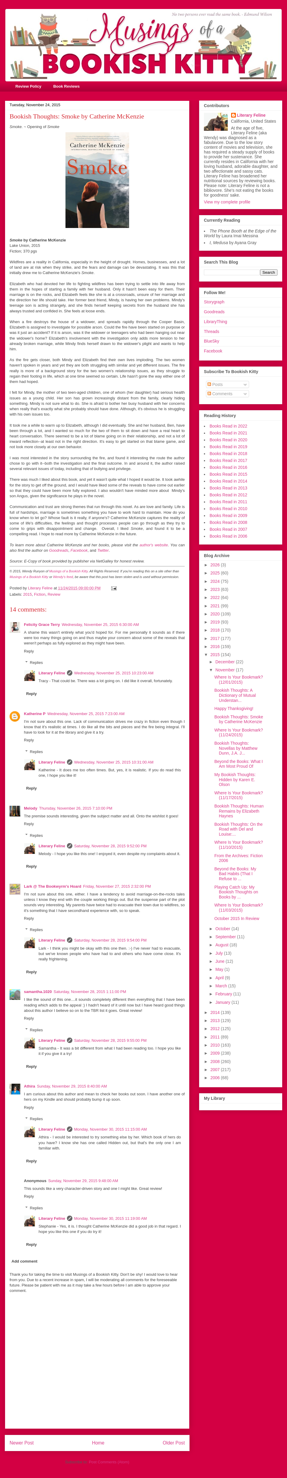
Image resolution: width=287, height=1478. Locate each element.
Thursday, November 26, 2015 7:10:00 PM (75, 808)
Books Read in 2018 (228, 453)
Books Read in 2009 (228, 515)
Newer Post (22, 1442)
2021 (215, 605)
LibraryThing (215, 321)
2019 (215, 622)
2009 (215, 1053)
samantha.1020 (38, 991)
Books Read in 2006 (228, 536)
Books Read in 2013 (228, 488)
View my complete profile (227, 202)
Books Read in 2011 (228, 501)
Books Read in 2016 (228, 467)
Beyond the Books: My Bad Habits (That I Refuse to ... (235, 873)
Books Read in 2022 (228, 426)
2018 (215, 630)
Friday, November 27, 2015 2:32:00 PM (117, 886)
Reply (29, 651)
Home (98, 1442)
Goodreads (214, 311)
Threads (211, 331)
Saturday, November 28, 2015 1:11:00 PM (90, 991)
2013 (215, 1020)
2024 (215, 581)
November (225, 669)
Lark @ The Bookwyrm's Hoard (52, 886)
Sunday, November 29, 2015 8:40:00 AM (72, 1086)
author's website (154, 545)
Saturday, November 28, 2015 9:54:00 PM (110, 940)
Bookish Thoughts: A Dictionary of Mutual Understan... (235, 695)
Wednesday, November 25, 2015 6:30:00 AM (100, 624)
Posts (215, 384)
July (219, 953)
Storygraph (214, 301)
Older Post (174, 1442)
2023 (215, 589)
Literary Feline (52, 673)
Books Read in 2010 (228, 508)
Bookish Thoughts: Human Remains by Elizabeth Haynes (239, 811)
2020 (215, 614)
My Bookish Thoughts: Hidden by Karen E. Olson (235, 779)
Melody (30, 808)
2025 (215, 573)
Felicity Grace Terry (42, 624)
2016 (215, 646)
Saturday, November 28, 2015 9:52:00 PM (110, 846)
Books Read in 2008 (228, 522)
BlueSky (211, 341)
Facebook (213, 351)
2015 (27, 594)
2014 (215, 1012)
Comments (220, 393)
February (224, 994)
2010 (215, 1045)
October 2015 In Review (236, 918)
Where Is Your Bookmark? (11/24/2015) (238, 733)
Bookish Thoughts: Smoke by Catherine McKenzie (238, 719)
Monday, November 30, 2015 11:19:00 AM (110, 1218)
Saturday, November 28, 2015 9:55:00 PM (110, 1040)
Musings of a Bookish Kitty (68, 571)
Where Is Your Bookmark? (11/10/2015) (238, 845)
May (219, 969)
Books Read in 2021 (228, 433)
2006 (215, 1077)
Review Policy (29, 86)
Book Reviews (66, 86)
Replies (36, 662)
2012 (215, 1028)
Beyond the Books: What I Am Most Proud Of (238, 764)
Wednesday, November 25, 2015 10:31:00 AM (113, 762)
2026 (215, 564)
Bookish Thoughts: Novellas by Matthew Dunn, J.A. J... (235, 748)
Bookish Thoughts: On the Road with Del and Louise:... (238, 829)
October (223, 928)
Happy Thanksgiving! (233, 708)
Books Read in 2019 (228, 446)
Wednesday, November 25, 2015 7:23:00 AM (85, 713)
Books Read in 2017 (228, 460)
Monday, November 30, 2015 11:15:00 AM (110, 1129)
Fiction (39, 594)
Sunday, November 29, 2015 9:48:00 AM (83, 1181)
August (222, 944)
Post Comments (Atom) (109, 1462)
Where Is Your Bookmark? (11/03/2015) (238, 908)
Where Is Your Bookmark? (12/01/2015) (238, 680)
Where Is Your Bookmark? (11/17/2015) (238, 795)
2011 (215, 1037)
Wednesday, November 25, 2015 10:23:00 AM (113, 673)
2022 (215, 597)
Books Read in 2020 (228, 439)
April (220, 977)
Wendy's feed (63, 577)
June (220, 961)
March (221, 985)
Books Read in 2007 (228, 529)
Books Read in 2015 (228, 474)
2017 (215, 638)
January (223, 1002)
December (225, 661)
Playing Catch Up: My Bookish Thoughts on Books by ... (236, 892)
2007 (215, 1069)
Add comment (25, 1261)
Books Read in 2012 (228, 494)
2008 (215, 1061)
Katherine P (34, 713)
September (226, 936)
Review (54, 594)
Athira (29, 1086)
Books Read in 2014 (228, 481)
